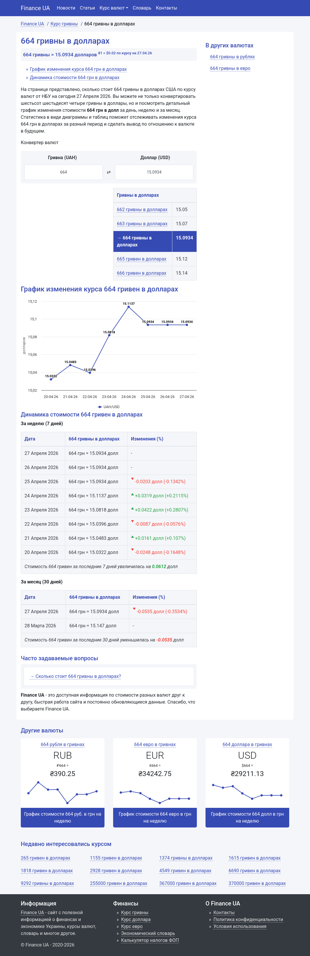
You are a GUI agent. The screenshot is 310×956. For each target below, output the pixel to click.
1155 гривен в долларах (116, 858)
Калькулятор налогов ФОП (150, 940)
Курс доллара (135, 919)
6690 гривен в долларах (255, 870)
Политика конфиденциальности (248, 919)
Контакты (166, 8)
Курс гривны (134, 912)
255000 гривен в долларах (118, 883)
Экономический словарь (148, 933)
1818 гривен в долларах (47, 870)
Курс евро (132, 926)
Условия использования (239, 926)
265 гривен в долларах (45, 858)
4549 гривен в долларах (185, 870)
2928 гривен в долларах (116, 870)
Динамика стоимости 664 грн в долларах (74, 77)
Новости (66, 8)
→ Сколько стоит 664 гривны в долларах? (75, 676)
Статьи (87, 8)
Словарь (142, 8)
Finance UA (35, 8)
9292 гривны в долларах (47, 883)
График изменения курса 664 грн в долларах (78, 69)
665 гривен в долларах (141, 259)
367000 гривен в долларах (187, 883)
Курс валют (112, 8)
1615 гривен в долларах (255, 858)
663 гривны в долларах (142, 223)
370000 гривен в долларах (257, 883)
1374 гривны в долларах (185, 858)
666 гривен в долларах (141, 273)
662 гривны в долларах (142, 209)
